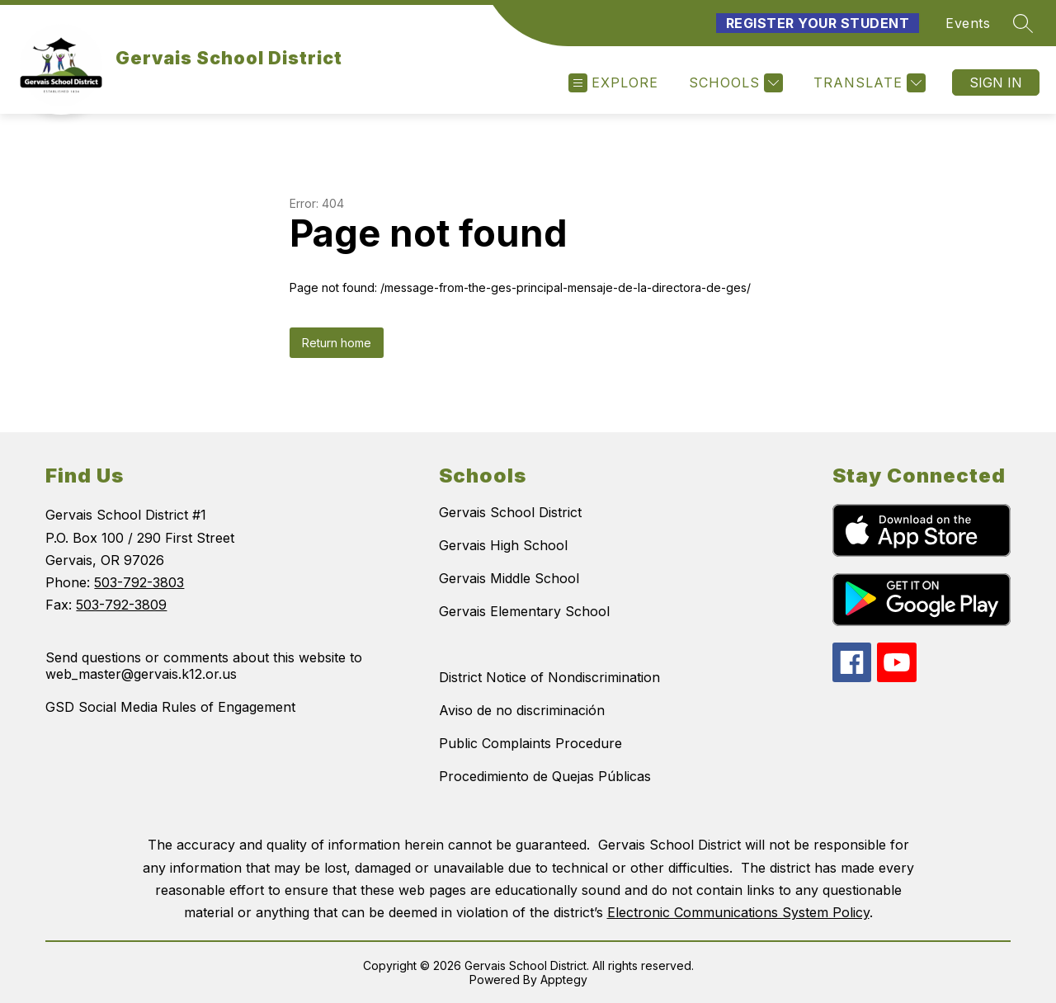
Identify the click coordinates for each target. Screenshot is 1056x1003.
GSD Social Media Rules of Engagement (170, 707)
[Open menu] (613, 83)
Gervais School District (510, 512)
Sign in (995, 82)
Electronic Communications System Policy (738, 912)
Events (967, 23)
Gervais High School (503, 545)
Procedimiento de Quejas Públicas (545, 776)
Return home (336, 343)
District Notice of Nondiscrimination (549, 677)
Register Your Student (818, 23)
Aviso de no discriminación (522, 710)
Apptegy (563, 979)
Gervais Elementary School (524, 611)
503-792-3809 (121, 604)
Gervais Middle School (509, 578)
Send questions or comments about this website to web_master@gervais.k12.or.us (203, 665)
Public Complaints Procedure (530, 743)
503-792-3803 (139, 582)
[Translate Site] (867, 83)
